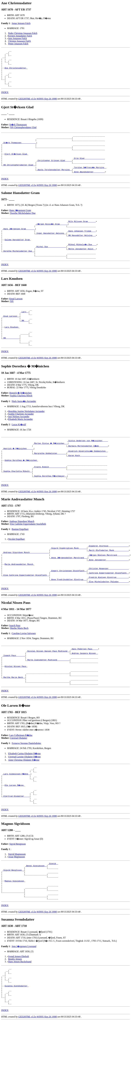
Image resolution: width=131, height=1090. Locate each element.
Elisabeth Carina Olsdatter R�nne (24, 799)
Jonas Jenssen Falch (21, 23)
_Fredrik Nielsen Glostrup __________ (108, 614)
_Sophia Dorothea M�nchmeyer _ (50, 507)
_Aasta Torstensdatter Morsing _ (54, 182)
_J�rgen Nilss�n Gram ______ (51, 238)
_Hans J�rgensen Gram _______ (18, 243)
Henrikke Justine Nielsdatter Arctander (26, 438)
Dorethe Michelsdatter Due (22, 226)
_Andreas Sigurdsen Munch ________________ (25, 585)
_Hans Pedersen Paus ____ (84, 687)
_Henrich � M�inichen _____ (18, 475)
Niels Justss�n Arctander (24, 428)
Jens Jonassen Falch (17, 38)
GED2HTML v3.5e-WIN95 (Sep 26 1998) (37, 106)
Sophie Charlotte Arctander (21, 441)
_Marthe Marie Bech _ (13, 721)
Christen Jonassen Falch (19, 41)
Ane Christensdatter (16, 71)
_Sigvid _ (53, 915)
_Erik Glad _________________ (89, 169)
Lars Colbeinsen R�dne (20, 780)
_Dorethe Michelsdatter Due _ (18, 269)
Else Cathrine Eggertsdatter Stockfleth (28, 555)
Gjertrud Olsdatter (18, 783)
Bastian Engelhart (20, 560)
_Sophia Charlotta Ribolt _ (17, 501)
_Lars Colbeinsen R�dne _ (16, 820)
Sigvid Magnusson (17, 906)
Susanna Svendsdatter (16, 1049)
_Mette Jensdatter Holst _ (81, 266)
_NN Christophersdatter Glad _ (18, 177)
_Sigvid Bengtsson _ (13, 923)
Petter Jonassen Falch (18, 43)
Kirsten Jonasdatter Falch (20, 36)
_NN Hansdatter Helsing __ (81, 251)
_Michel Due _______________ (50, 264)
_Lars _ (25, 332)
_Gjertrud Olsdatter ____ (16, 846)
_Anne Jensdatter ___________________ (108, 593)
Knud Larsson (15, 318)
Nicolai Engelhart (16, 570)
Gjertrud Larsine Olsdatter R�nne (24, 802)
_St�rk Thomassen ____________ (19, 151)
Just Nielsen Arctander (18, 443)
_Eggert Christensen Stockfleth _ (68, 606)
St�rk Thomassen (18, 132)
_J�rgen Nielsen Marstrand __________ (109, 588)
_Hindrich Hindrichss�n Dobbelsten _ (87, 478)
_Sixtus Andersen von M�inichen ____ (87, 467)
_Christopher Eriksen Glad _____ (54, 172)
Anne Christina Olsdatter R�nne (23, 805)
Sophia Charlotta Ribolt (21, 422)
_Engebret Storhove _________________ (108, 577)
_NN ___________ (10, 363)
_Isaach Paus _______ (13, 695)
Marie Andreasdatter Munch (19, 598)
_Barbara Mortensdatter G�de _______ (87, 473)
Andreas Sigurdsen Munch (21, 552)
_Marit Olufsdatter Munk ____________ (108, 583)
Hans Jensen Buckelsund (19, 1021)
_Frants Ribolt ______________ (49, 496)
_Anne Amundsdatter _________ (89, 185)
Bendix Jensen (15, 1018)
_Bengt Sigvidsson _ (36, 918)
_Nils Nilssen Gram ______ (81, 235)
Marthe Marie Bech (19, 666)
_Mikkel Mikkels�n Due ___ (82, 261)
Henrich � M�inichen (20, 420)
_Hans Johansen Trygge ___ (81, 245)
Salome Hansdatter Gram (18, 256)
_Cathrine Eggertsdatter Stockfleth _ (108, 609)
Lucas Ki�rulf (19, 451)
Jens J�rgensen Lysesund (24, 1005)
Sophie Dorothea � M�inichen (22, 488)
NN (11, 321)
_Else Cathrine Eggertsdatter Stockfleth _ (25, 611)
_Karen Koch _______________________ (87, 483)
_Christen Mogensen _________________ (108, 603)
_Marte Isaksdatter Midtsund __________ (48, 700)
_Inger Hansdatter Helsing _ (50, 248)
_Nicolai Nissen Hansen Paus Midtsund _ (48, 689)
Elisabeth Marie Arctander (20, 446)
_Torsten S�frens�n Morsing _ (90, 180)
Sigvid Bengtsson (17, 896)
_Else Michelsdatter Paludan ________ (108, 619)
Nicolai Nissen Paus (16, 708)
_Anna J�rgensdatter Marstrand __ (69, 590)
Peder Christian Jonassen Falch (22, 33)
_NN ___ (25, 342)
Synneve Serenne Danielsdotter (26, 788)
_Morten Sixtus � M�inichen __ (50, 470)
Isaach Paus (14, 663)
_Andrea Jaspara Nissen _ (84, 692)
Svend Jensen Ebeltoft (18, 1015)
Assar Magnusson (16, 908)
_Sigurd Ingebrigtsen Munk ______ (68, 580)
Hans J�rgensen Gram (20, 224)
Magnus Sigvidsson (15, 936)
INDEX (4, 100)
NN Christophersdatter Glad (23, 135)
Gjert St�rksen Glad (16, 164)
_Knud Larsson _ (10, 337)
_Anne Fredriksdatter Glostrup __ (68, 617)
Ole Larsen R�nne (15, 833)
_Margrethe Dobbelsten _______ (49, 480)
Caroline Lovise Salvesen (24, 671)
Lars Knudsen (12, 350)
